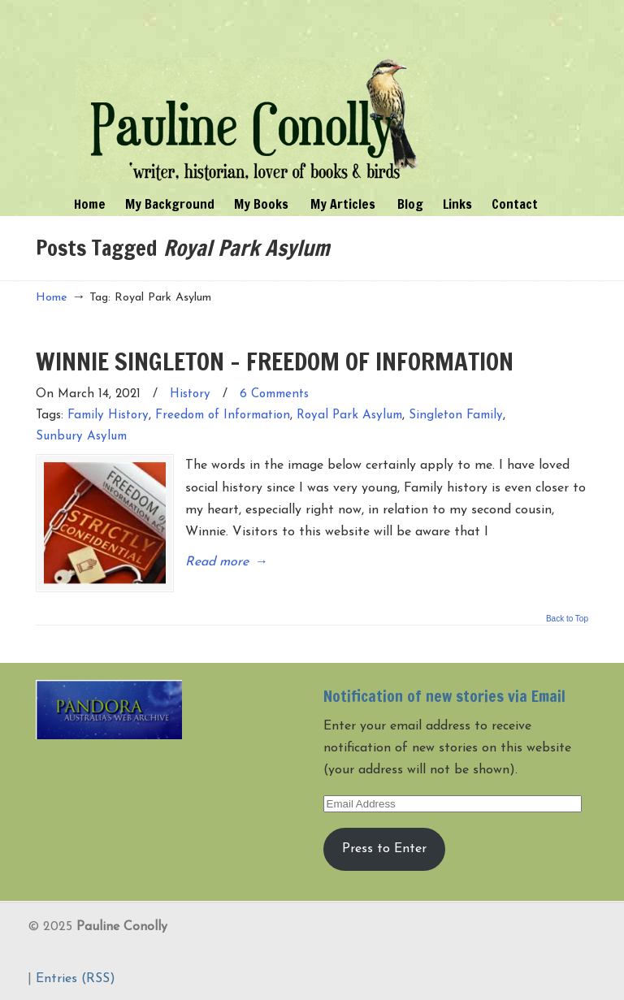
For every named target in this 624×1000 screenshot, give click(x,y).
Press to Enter (384, 848)
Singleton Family (456, 415)
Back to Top (567, 619)
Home (51, 298)
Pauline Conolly (254, 94)
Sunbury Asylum (81, 437)
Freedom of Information (222, 415)
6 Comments (274, 394)
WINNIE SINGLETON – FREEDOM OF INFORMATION (275, 361)
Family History (108, 415)
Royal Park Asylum (349, 415)
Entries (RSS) (75, 978)
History (190, 394)
